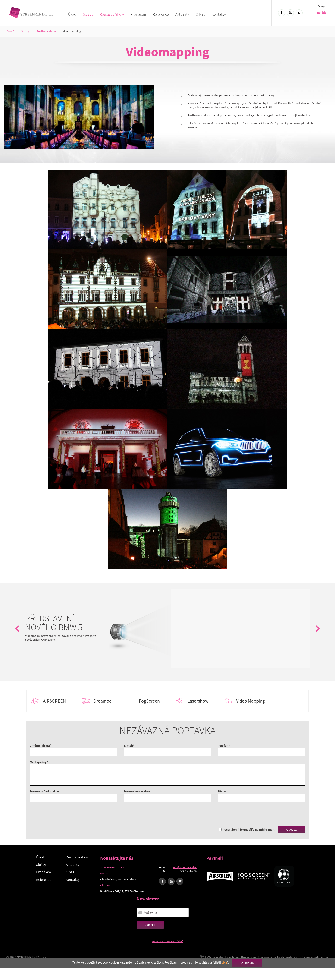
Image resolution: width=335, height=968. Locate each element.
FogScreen (149, 701)
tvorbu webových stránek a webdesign (302, 957)
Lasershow (198, 701)
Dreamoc (102, 701)
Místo (222, 791)
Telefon (223, 745)
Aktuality (182, 14)
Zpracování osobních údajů (167, 941)
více (224, 962)
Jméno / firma (40, 745)
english (321, 12)
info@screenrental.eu (185, 867)
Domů (10, 31)
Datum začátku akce (44, 791)
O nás (200, 14)
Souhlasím (247, 963)
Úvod (72, 14)
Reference (161, 14)
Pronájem (138, 14)
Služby (88, 14)
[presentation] (62, 813)
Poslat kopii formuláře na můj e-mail (248, 829)
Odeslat (291, 829)
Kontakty (219, 14)
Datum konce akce (137, 791)
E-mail (128, 745)
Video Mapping (250, 701)
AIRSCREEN (54, 701)
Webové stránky (217, 957)
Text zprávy (38, 762)
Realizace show (112, 14)
